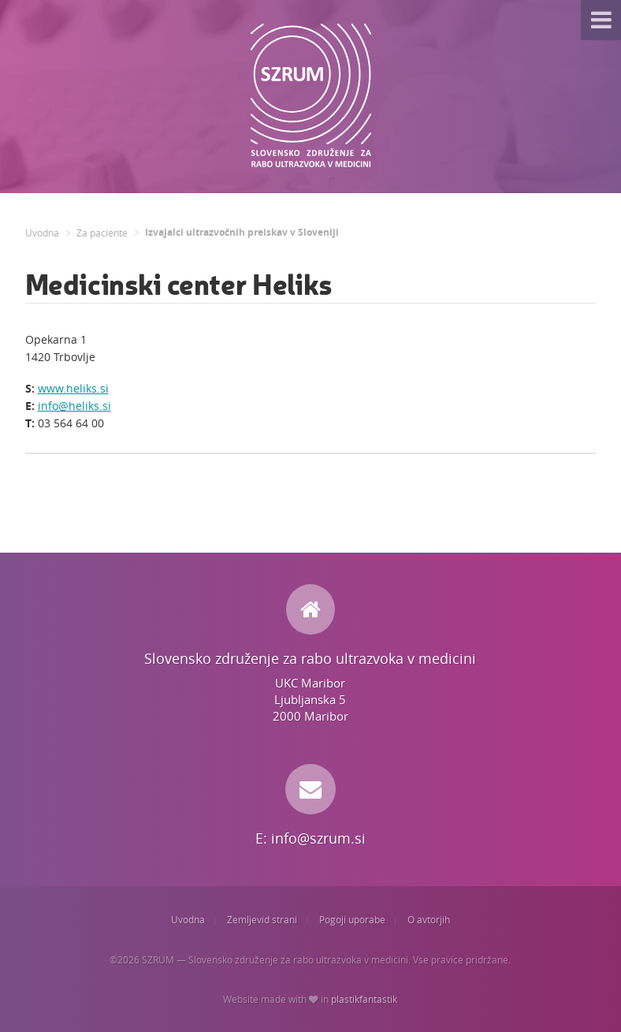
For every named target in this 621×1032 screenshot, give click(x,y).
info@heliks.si (74, 405)
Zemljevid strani (262, 920)
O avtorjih (428, 920)
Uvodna (42, 233)
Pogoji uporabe (352, 920)
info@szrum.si (318, 838)
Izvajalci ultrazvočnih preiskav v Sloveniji (242, 232)
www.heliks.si (73, 388)
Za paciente (102, 233)
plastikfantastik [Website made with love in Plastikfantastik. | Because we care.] (364, 999)
